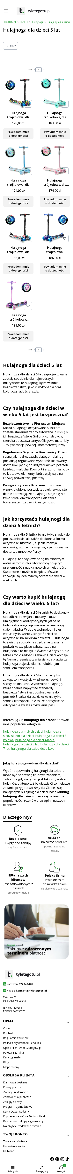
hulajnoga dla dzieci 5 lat (21, 744)
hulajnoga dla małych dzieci (23, 731)
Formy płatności (13, 1087)
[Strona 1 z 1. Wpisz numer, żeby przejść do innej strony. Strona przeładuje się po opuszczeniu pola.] (38, 69)
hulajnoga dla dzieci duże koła (32, 748)
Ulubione (8, 1151)
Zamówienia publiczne (17, 1097)
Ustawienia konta (14, 1146)
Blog (6, 1062)
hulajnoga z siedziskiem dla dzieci (32, 733)
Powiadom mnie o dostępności (18, 133)
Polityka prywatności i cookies (22, 1043)
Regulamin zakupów (15, 1038)
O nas (7, 1028)
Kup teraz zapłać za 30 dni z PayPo (25, 1116)
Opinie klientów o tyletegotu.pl (22, 1048)
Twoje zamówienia (15, 1141)
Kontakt (8, 1033)
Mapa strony (11, 1067)
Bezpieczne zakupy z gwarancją (23, 1121)
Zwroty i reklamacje (15, 1092)
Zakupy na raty (12, 1102)
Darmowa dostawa (15, 1082)
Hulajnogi (37, 22)
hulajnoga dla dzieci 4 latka (34, 740)
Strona (31, 69)
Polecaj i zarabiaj (14, 1052)
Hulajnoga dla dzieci (58, 22)
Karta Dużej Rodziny (16, 1111)
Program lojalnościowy (17, 1106)
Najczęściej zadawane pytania (22, 1126)
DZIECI (24, 22)
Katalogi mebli (12, 1057)
